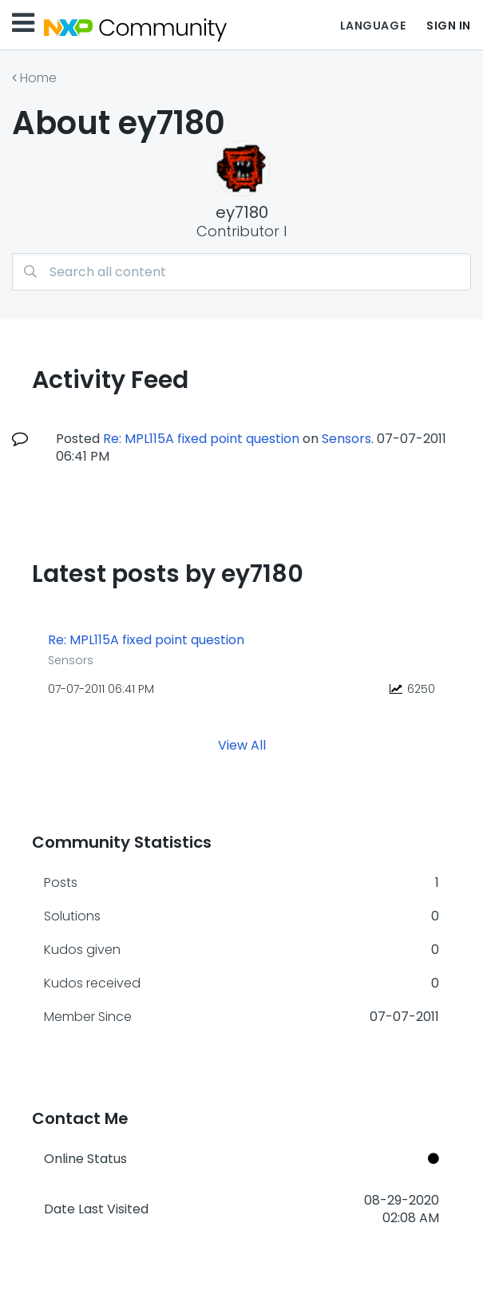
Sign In (448, 26)
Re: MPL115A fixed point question (201, 438)
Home (38, 78)
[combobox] (241, 272)
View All (242, 745)
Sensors (346, 438)
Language (373, 26)
